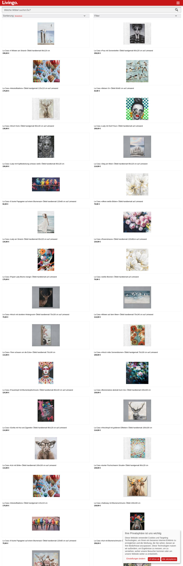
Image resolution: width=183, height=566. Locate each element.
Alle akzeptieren (169, 559)
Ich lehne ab (154, 559)
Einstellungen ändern (136, 558)
